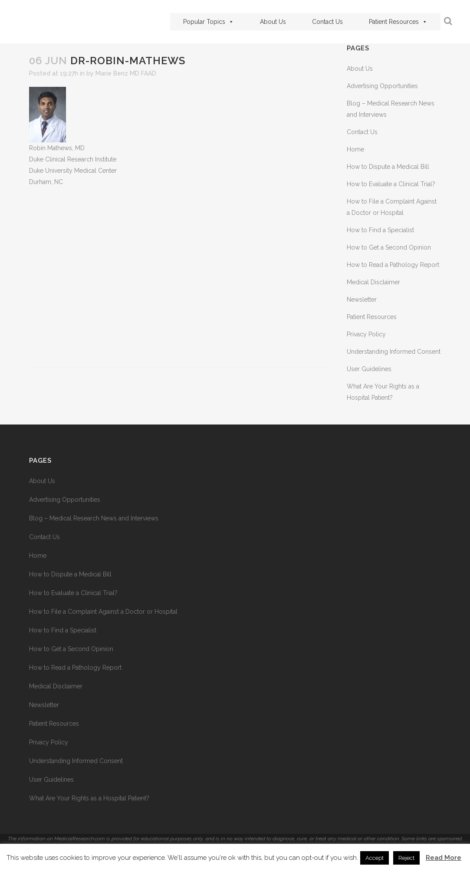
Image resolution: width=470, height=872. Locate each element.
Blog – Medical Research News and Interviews (93, 518)
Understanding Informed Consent (393, 351)
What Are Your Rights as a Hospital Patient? (89, 798)
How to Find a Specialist (380, 230)
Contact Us (325, 21)
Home (355, 149)
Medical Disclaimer (373, 282)
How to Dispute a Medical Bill (388, 166)
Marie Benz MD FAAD (125, 73)
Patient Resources (396, 21)
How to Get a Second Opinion (389, 247)
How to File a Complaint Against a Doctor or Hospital (103, 611)
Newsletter (362, 299)
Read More (443, 858)
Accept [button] (374, 858)
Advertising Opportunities (382, 85)
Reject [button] (406, 858)
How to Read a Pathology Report (393, 264)
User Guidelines (369, 368)
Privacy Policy (366, 334)
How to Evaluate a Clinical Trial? (391, 184)
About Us (271, 21)
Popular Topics (206, 21)
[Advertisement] (179, 278)
